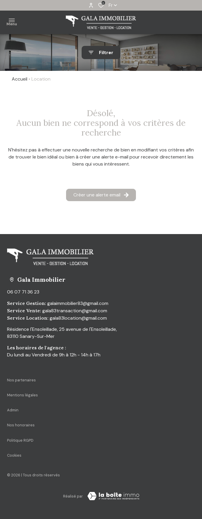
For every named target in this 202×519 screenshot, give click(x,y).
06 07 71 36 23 (23, 292)
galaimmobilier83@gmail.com (77, 303)
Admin (12, 410)
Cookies (14, 455)
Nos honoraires (21, 425)
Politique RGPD (20, 440)
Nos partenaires (21, 380)
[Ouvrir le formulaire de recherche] (101, 52)
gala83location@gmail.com (78, 318)
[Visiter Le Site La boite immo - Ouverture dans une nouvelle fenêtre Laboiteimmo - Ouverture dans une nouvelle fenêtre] (113, 496)
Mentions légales (22, 395)
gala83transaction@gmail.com (74, 311)
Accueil (19, 79)
